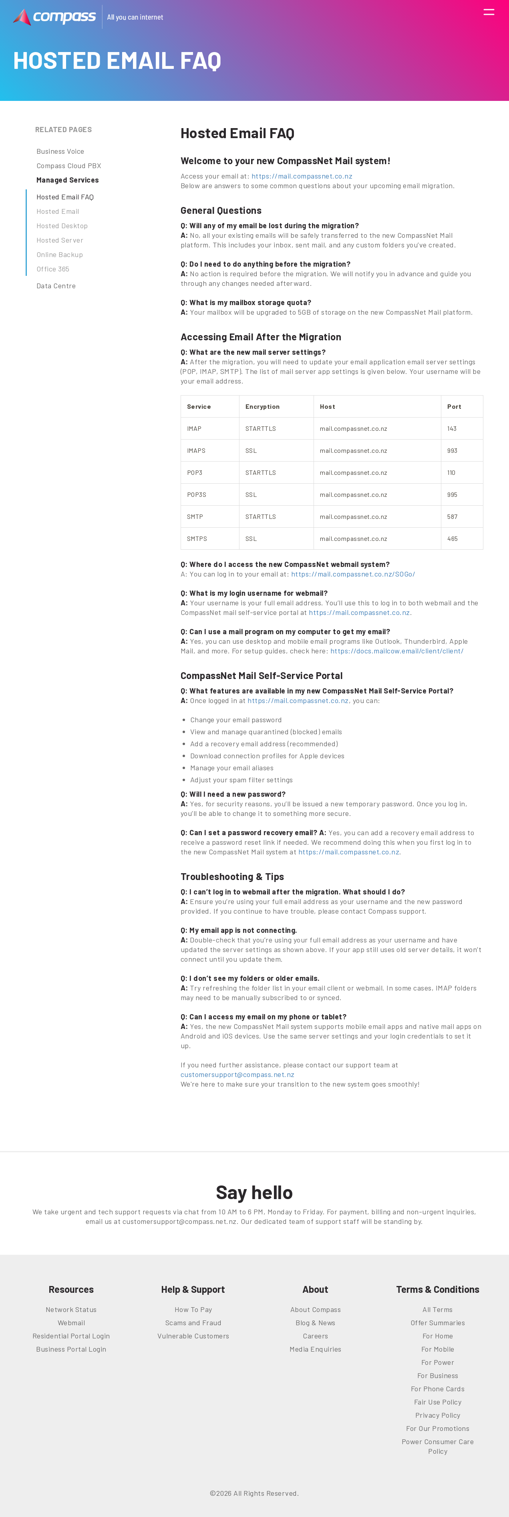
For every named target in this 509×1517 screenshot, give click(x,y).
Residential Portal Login (71, 1335)
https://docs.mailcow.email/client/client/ (397, 650)
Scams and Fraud (193, 1322)
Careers (315, 1335)
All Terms (437, 1309)
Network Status (71, 1309)
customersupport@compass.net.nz (238, 1074)
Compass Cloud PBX (69, 165)
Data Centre (56, 285)
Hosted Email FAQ (65, 196)
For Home (437, 1335)
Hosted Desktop (62, 225)
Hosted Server (60, 239)
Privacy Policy (438, 1415)
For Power (438, 1362)
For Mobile (438, 1348)
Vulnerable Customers (193, 1335)
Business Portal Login (71, 1348)
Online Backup (59, 254)
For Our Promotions (437, 1428)
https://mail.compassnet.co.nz (302, 175)
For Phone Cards (438, 1388)
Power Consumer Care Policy (438, 1446)
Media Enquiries (316, 1348)
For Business (438, 1375)
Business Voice (60, 151)
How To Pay (193, 1309)
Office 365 (53, 268)
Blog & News (316, 1322)
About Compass (315, 1309)
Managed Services (67, 179)
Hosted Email (57, 211)
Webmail (71, 1322)
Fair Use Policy (438, 1401)
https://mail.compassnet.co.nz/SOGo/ (353, 573)
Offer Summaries (437, 1322)
